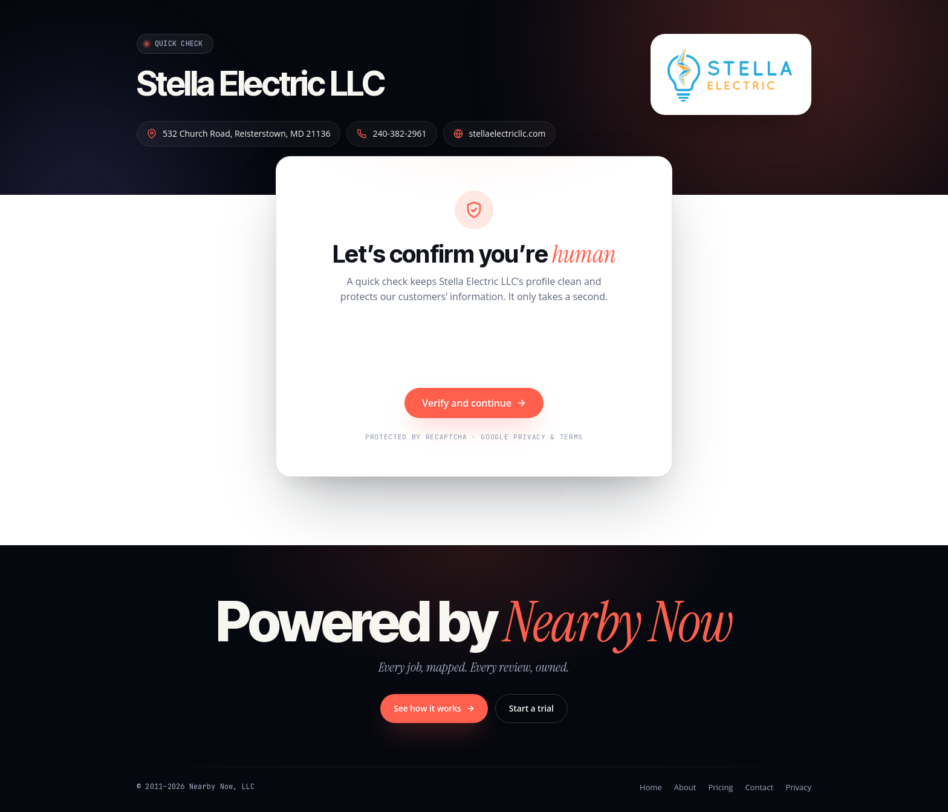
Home (651, 787)
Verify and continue (474, 403)
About (685, 787)
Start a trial (531, 708)
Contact (759, 787)
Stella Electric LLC (260, 83)
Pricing (720, 787)
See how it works (434, 708)
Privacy (798, 787)
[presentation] (474, 347)
